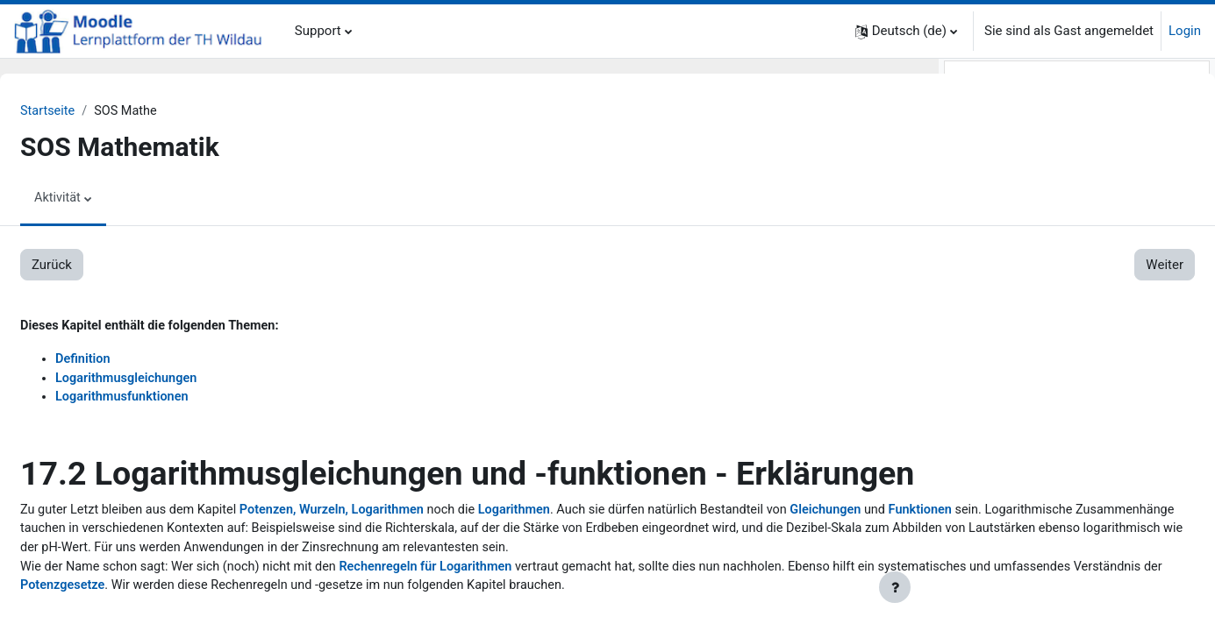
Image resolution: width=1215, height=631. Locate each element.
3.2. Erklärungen (1041, 350)
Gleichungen (124, 573)
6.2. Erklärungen (1041, 586)
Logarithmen (574, 554)
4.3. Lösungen (1035, 448)
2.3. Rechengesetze (1051, 251)
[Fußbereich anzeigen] (895, 587)
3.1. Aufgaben (1035, 329)
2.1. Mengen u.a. (1042, 211)
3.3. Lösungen (1035, 369)
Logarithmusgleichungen (170, 380)
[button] (906, 31)
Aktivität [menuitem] (100, 199)
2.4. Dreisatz (1030, 271)
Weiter (874, 265)
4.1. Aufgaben (1035, 408)
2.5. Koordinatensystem (1063, 290)
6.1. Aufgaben (1035, 566)
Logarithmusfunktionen (166, 400)
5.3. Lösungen (1035, 527)
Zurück (94, 265)
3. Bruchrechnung (1010, 310)
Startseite (90, 111)
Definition (125, 361)
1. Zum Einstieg (1004, 172)
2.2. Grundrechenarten (1059, 231)
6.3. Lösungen (1035, 605)
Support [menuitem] (318, 31)
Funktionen (221, 573)
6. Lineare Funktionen (1021, 547)
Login (1185, 31)
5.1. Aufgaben (1035, 487)
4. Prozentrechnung (1016, 389)
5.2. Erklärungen (1041, 507)
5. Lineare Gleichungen (1025, 468)
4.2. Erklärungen (1041, 428)
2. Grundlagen (999, 192)
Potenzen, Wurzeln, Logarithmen (385, 554)
